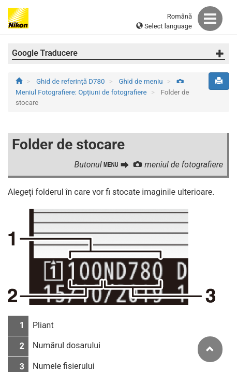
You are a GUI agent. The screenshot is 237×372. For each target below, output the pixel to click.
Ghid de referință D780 (71, 81)
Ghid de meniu (141, 81)
